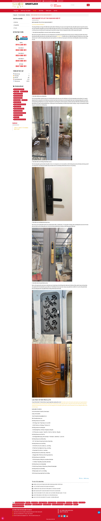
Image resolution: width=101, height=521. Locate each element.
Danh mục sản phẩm (26, 10)
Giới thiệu (41, 10)
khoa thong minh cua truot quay (74, 405)
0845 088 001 (21, 61)
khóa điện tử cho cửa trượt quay (19, 104)
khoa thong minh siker (75, 403)
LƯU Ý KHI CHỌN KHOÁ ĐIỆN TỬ (38, 24)
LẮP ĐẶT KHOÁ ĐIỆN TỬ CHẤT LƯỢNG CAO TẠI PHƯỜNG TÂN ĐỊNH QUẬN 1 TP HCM (49, 493)
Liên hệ (55, 10)
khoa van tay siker (60, 403)
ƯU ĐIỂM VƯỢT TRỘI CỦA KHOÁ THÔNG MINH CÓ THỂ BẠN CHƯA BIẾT (46, 488)
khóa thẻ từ (69, 402)
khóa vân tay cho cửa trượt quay (47, 405)
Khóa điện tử (63, 402)
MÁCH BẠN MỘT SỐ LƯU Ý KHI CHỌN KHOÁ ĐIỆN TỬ (41, 15)
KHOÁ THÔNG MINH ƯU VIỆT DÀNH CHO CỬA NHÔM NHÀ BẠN (45, 495)
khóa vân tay (79, 402)
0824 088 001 (21, 55)
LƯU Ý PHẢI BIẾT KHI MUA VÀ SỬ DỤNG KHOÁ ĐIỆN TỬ (43, 486)
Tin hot (15, 28)
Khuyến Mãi (16, 25)
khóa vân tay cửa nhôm (40, 403)
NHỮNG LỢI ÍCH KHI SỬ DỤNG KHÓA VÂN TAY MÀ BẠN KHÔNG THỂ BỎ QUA (47, 484)
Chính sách (48, 10)
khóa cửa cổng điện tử (58, 405)
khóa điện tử (16, 91)
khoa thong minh (37, 405)
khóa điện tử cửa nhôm (18, 93)
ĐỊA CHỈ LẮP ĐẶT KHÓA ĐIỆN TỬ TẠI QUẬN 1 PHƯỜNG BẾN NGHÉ (45, 497)
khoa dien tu (65, 405)
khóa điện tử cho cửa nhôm (19, 108)
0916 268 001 (21, 44)
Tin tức (34, 10)
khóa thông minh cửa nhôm (51, 403)
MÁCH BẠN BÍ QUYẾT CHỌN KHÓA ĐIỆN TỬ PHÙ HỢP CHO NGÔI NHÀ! (46, 490)
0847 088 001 (21, 66)
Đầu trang (86, 478)
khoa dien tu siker (67, 403)
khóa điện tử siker (17, 106)
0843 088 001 (21, 50)
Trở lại (81, 478)
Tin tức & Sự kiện (21, 15)
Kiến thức (28, 15)
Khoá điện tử (59, 36)
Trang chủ (16, 10)
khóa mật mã (74, 402)
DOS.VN (53, 519)
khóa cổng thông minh (18, 110)
